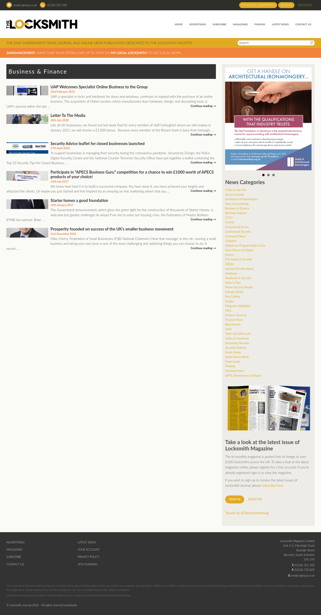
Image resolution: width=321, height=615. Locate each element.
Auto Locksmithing (236, 203)
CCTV (229, 217)
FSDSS (229, 264)
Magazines (240, 24)
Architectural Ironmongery (241, 199)
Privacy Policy (88, 557)
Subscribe (219, 24)
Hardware (231, 273)
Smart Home (233, 352)
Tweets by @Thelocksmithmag (247, 513)
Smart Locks (232, 361)
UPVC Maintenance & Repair (243, 375)
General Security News (239, 268)
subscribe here (272, 485)
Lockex (229, 301)
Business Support (236, 213)
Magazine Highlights (237, 306)
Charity (229, 222)
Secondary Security (237, 343)
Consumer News (235, 236)
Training (230, 366)
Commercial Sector (237, 227)
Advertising (197, 24)
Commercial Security (238, 231)
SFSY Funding (88, 564)
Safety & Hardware (237, 338)
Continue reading (203, 106)
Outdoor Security (236, 315)
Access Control (234, 194)
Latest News (280, 24)
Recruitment (232, 324)
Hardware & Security (238, 278)
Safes (228, 329)
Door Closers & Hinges (239, 250)
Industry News (234, 292)
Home (179, 24)
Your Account (89, 549)
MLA (228, 310)
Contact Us (303, 24)
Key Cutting (232, 296)
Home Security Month (239, 287)
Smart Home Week (237, 357)
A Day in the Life (235, 190)
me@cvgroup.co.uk (25, 5)
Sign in (286, 5)
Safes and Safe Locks (238, 333)
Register (305, 5)
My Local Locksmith (258, 5)
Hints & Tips (232, 282)
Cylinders (231, 241)
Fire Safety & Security (238, 259)
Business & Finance (237, 208)
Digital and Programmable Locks (245, 245)
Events (229, 254)
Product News (234, 319)
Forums (259, 24)
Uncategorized (234, 370)
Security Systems (235, 347)
